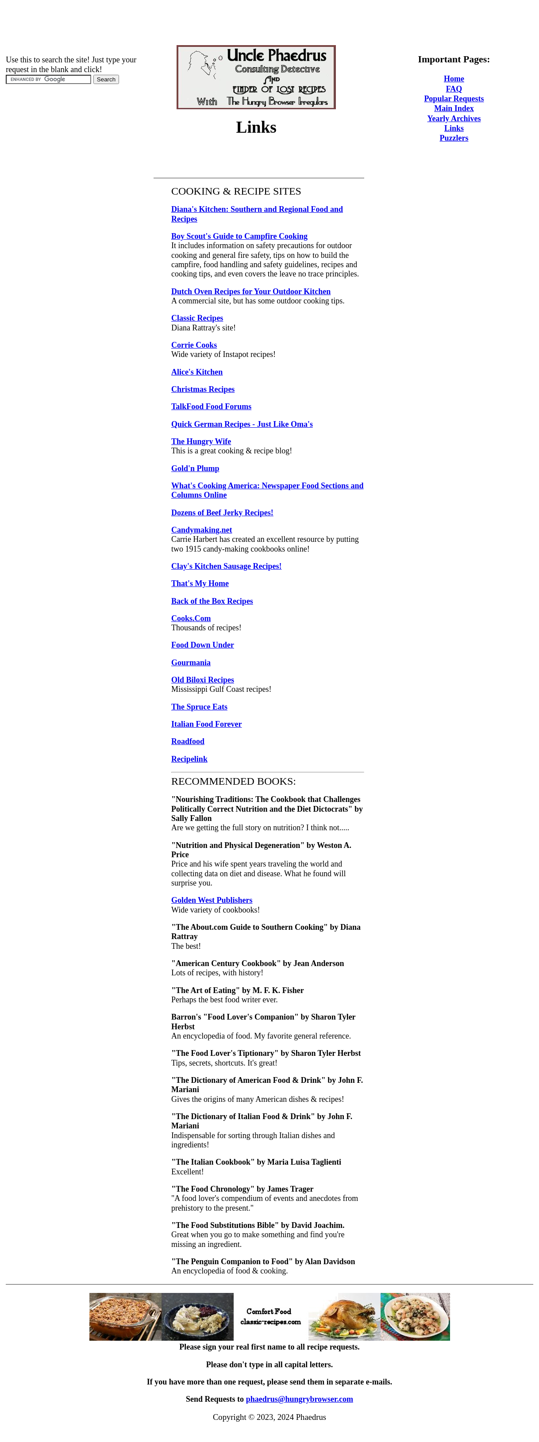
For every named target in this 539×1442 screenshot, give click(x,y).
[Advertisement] (269, 23)
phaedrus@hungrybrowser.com (299, 1399)
